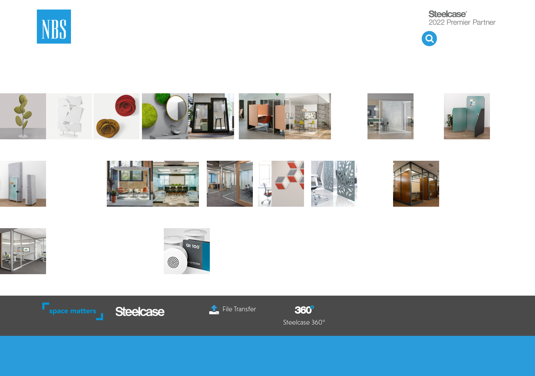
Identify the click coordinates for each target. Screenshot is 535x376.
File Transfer (232, 309)
